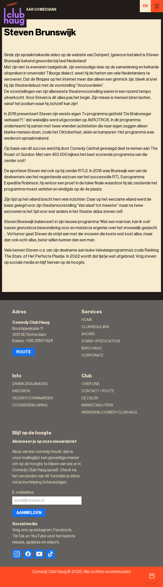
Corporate (92, 355)
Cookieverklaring (30, 405)
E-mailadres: (23, 492)
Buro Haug (92, 348)
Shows (88, 334)
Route (23, 352)
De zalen (90, 398)
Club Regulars (95, 327)
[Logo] (14, 13)
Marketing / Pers (97, 405)
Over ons (90, 384)
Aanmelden (29, 513)
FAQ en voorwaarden (32, 398)
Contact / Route (98, 391)
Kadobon (21, 391)
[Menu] (157, 6)
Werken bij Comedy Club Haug (109, 412)
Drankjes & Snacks (29, 384)
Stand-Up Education (101, 341)
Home (87, 320)
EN (145, 6)
